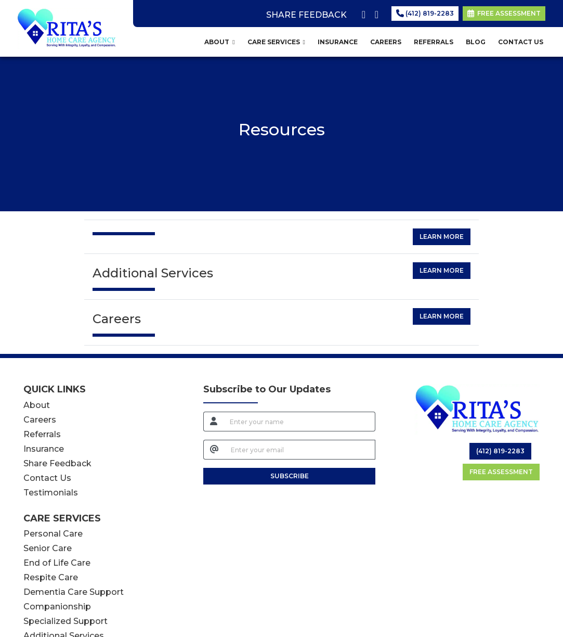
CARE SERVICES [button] (276, 42)
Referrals (42, 434)
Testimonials (50, 493)
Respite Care (50, 577)
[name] (299, 421)
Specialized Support (65, 621)
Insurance (43, 449)
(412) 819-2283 (425, 13)
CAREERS (385, 42)
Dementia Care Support (73, 592)
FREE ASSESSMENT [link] (504, 13)
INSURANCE (338, 42)
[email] (300, 450)
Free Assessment (501, 472)
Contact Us (47, 478)
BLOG (476, 42)
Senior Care (47, 548)
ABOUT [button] (219, 42)
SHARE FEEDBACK (306, 15)
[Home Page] (66, 28)
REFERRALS (433, 42)
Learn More (442, 236)
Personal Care (53, 534)
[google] (374, 12)
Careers (39, 420)
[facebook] (361, 12)
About (36, 405)
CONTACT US (520, 42)
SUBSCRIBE (289, 476)
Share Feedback (57, 463)
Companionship (57, 606)
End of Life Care (56, 563)
